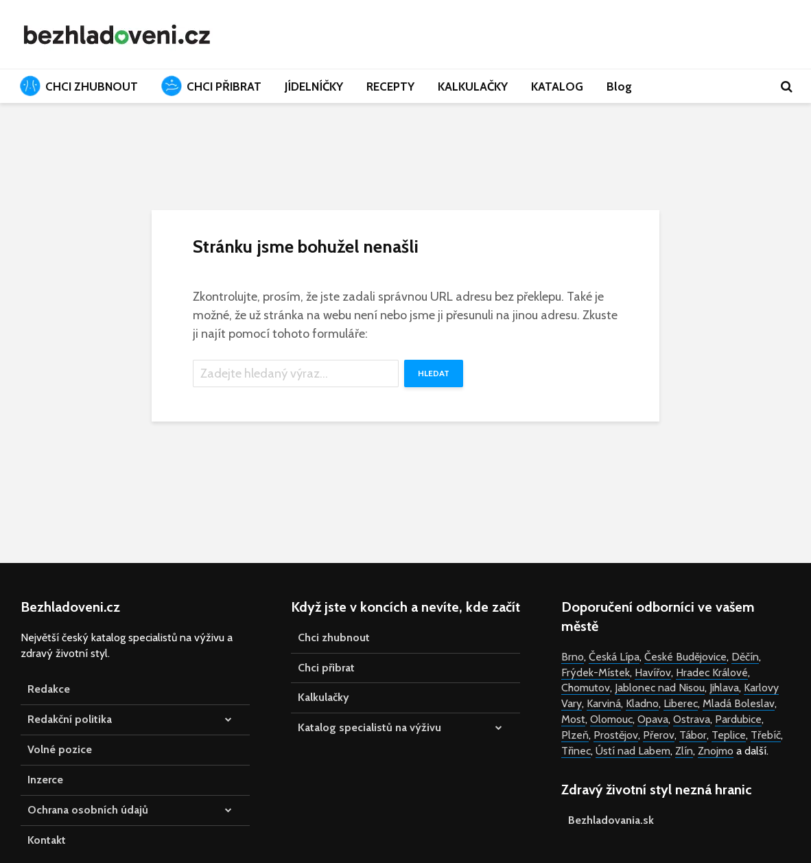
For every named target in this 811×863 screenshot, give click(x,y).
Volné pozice (59, 749)
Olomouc (611, 719)
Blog (619, 86)
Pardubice (738, 719)
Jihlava (724, 687)
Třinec (576, 750)
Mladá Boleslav (739, 703)
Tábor (693, 734)
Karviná (604, 703)
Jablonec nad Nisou (660, 687)
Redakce (48, 688)
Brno (572, 656)
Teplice (729, 734)
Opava (652, 719)
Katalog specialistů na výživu (369, 727)
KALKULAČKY (473, 86)
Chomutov (585, 687)
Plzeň (575, 734)
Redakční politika (69, 719)
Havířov (653, 672)
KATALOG (557, 86)
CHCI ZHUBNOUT (79, 86)
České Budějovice (685, 656)
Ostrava (691, 719)
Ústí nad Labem (633, 750)
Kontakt (46, 840)
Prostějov (615, 734)
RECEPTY (390, 86)
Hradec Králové (712, 672)
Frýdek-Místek (595, 672)
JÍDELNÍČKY (314, 86)
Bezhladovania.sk (611, 820)
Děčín (745, 656)
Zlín (684, 750)
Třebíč (766, 734)
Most (573, 719)
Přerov (658, 734)
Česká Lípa (614, 656)
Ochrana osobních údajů (87, 809)
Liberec (680, 703)
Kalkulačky (323, 697)
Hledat (433, 373)
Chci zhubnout (334, 637)
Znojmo (715, 750)
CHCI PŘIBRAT (211, 86)
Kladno (642, 703)
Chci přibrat (326, 667)
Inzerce (45, 779)
